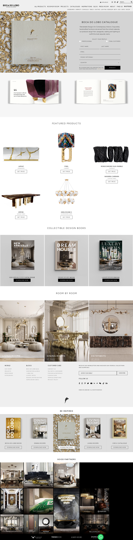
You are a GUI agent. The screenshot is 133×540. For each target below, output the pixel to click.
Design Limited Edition (34, 377)
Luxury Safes (31, 375)
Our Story (8, 369)
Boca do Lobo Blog (32, 369)
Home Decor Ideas (32, 379)
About (112, 6)
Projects (65, 6)
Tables (91, 9)
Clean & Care (52, 375)
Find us (120, 6)
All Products (40, 6)
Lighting (104, 9)
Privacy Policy (53, 379)
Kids (119, 9)
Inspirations (87, 6)
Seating (97, 9)
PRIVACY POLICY (101, 68)
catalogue (104, 2)
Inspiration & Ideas (33, 371)
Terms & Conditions (54, 377)
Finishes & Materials (55, 373)
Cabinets (78, 9)
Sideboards (71, 9)
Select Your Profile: (99, 39)
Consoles (85, 9)
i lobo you (29, 373)
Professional (85, 41)
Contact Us (52, 369)
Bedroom (110, 9)
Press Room (104, 6)
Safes (123, 9)
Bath (115, 9)
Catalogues (75, 6)
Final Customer (113, 41)
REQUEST (112, 67)
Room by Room (53, 6)
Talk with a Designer (55, 371)
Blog (96, 6)
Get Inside (6, 359)
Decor (128, 9)
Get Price (21, 171)
